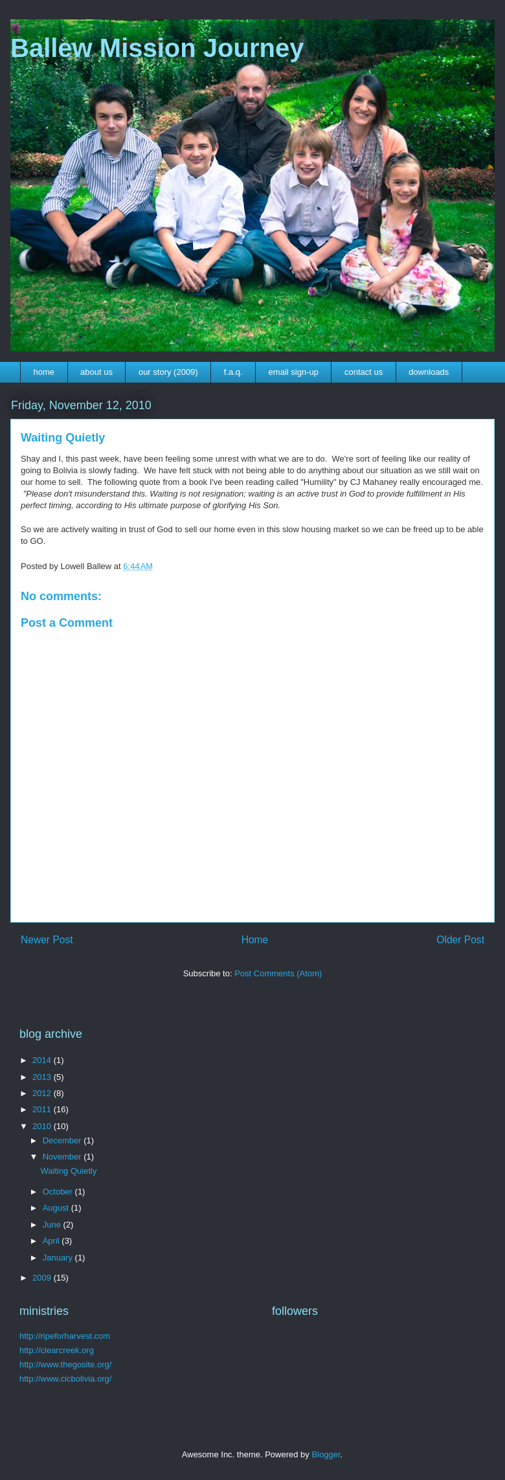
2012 (43, 1093)
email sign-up (294, 372)
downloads (429, 372)
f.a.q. (233, 372)
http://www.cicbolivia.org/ (65, 1379)
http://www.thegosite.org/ (65, 1364)
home (44, 372)
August (57, 1208)
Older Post (460, 939)
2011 (43, 1109)
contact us (363, 372)
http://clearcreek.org (56, 1350)
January (59, 1257)
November (63, 1156)
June (53, 1224)
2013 (43, 1077)
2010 (43, 1126)
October (59, 1191)
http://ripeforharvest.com (64, 1336)
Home (255, 939)
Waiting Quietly (68, 1171)
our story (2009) (168, 372)
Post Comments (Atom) (278, 973)
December (63, 1140)
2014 (43, 1060)
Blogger (325, 1454)
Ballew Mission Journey (157, 48)
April (52, 1241)
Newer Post (47, 939)
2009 (43, 1278)
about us (96, 372)
